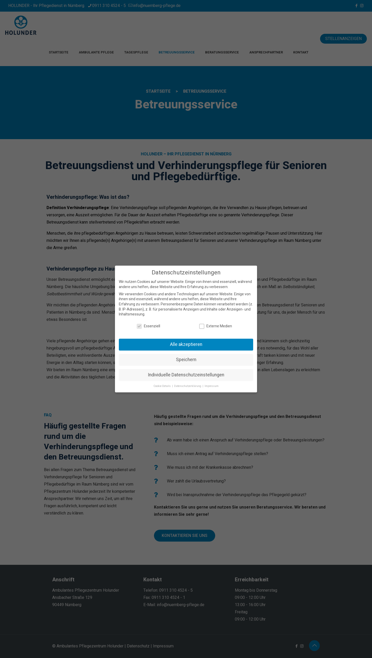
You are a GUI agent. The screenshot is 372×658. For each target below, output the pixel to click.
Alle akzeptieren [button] (186, 344)
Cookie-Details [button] (162, 386)
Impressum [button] (212, 386)
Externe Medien (215, 326)
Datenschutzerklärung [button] (188, 386)
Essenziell (148, 326)
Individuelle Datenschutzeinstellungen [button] (186, 375)
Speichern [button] (186, 359)
